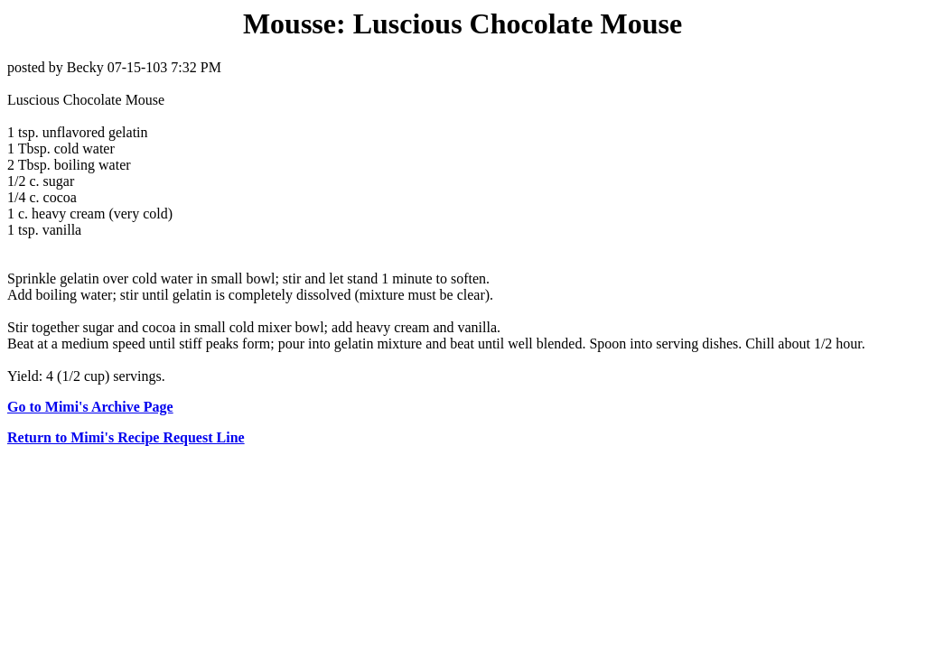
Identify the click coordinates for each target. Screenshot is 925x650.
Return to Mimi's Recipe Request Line (126, 437)
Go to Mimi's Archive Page (90, 406)
